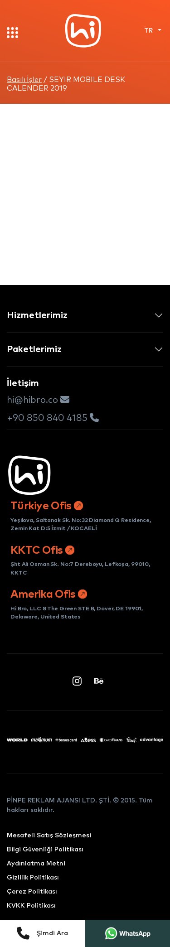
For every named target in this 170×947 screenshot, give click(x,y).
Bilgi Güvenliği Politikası (45, 849)
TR (149, 31)
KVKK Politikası (31, 906)
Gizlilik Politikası (33, 878)
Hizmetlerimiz (37, 315)
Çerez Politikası (32, 892)
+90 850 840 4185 (53, 418)
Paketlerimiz (34, 349)
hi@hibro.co (38, 400)
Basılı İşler (24, 79)
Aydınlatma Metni (36, 863)
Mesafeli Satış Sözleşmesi (49, 835)
